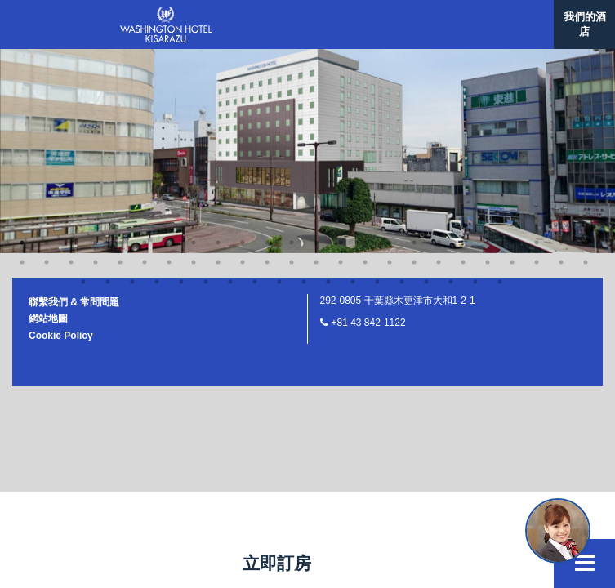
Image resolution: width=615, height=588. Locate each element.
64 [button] (402, 78)
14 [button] (316, 39)
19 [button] (438, 39)
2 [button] (22, 39)
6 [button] (120, 39)
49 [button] (561, 59)
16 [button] (365, 39)
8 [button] (169, 39)
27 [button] (22, 59)
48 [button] (536, 59)
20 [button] (463, 39)
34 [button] (193, 59)
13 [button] (291, 39)
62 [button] (353, 78)
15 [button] (340, 39)
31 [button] (120, 59)
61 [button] (328, 78)
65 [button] (426, 78)
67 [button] (475, 78)
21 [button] (487, 39)
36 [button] (242, 59)
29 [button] (71, 59)
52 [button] (108, 78)
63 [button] (377, 78)
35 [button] (218, 59)
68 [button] (500, 78)
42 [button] (389, 59)
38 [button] (291, 59)
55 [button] (181, 78)
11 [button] (242, 39)
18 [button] (414, 39)
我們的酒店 (585, 24)
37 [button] (267, 59)
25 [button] (585, 39)
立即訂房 (277, 563)
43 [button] (414, 59)
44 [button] (438, 59)
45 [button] (463, 59)
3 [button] (46, 39)
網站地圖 (48, 115)
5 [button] (95, 39)
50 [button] (585, 59)
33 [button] (169, 59)
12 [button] (267, 39)
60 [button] (304, 78)
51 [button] (83, 78)
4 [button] (71, 39)
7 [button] (144, 39)
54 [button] (157, 78)
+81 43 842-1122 (369, 119)
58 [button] (255, 78)
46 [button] (487, 59)
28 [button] (46, 59)
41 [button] (365, 59)
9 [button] (193, 39)
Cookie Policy (61, 132)
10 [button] (218, 39)
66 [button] (451, 78)
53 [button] (132, 78)
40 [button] (340, 59)
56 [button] (206, 78)
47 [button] (512, 59)
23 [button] (536, 39)
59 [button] (279, 78)
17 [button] (389, 39)
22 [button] (512, 39)
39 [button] (316, 59)
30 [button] (95, 59)
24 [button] (561, 39)
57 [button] (230, 78)
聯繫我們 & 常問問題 (74, 99)
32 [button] (144, 59)
